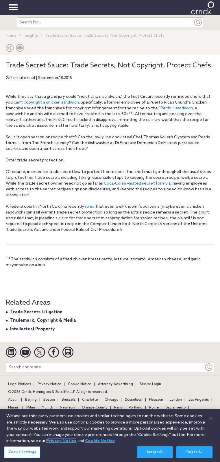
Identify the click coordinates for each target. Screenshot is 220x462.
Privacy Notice (49, 384)
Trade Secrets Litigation (36, 312)
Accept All (155, 453)
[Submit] (198, 22)
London (176, 400)
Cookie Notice (79, 384)
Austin (13, 400)
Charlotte (90, 400)
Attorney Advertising (115, 384)
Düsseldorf (134, 400)
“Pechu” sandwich (176, 108)
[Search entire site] (105, 367)
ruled (90, 206)
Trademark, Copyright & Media (43, 320)
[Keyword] (209, 367)
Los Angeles (198, 400)
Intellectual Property (32, 329)
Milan (30, 408)
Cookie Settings (22, 453)
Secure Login (150, 384)
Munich (47, 408)
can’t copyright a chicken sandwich (46, 102)
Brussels (68, 400)
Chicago (111, 400)
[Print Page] (20, 49)
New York (67, 408)
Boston (49, 400)
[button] (10, 49)
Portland (136, 408)
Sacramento (176, 408)
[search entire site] (104, 22)
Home (11, 36)
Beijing (31, 400)
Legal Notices (19, 384)
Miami (13, 408)
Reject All (194, 453)
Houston (156, 400)
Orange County (95, 408)
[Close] (210, 419)
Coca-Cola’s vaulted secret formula (137, 183)
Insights (31, 36)
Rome (154, 408)
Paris (118, 408)
